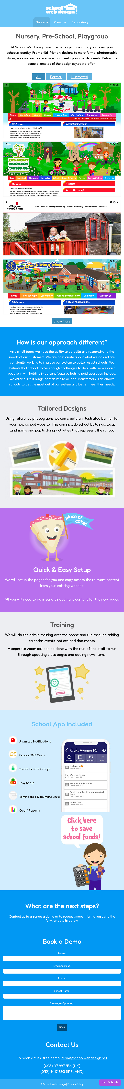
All (38, 76)
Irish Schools (110, 1082)
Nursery (42, 22)
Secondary (80, 22)
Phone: (62, 978)
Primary (60, 22)
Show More (62, 321)
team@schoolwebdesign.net (84, 1058)
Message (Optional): (62, 1003)
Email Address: (62, 965)
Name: (62, 953)
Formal (56, 76)
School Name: (62, 990)
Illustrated (79, 76)
